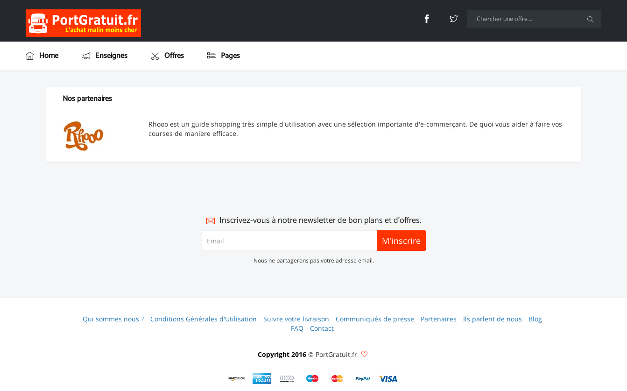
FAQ (297, 328)
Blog (535, 318)
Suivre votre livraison (296, 318)
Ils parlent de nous (492, 318)
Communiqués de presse (375, 318)
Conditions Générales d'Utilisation (203, 318)
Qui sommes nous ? (113, 318)
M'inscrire (401, 240)
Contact (322, 328)
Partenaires (439, 318)
